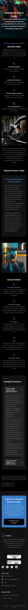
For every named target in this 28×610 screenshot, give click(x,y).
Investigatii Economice (14, 287)
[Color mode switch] (22, 2)
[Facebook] (3, 567)
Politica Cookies (7, 598)
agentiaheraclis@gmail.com (11, 579)
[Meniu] (25, 2)
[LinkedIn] (16, 567)
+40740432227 (8, 576)
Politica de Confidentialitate (11, 595)
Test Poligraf (14, 322)
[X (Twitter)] (7, 567)
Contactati (8, 213)
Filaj (14, 341)
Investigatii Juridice (14, 358)
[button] (14, 390)
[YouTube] (12, 567)
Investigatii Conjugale (14, 304)
